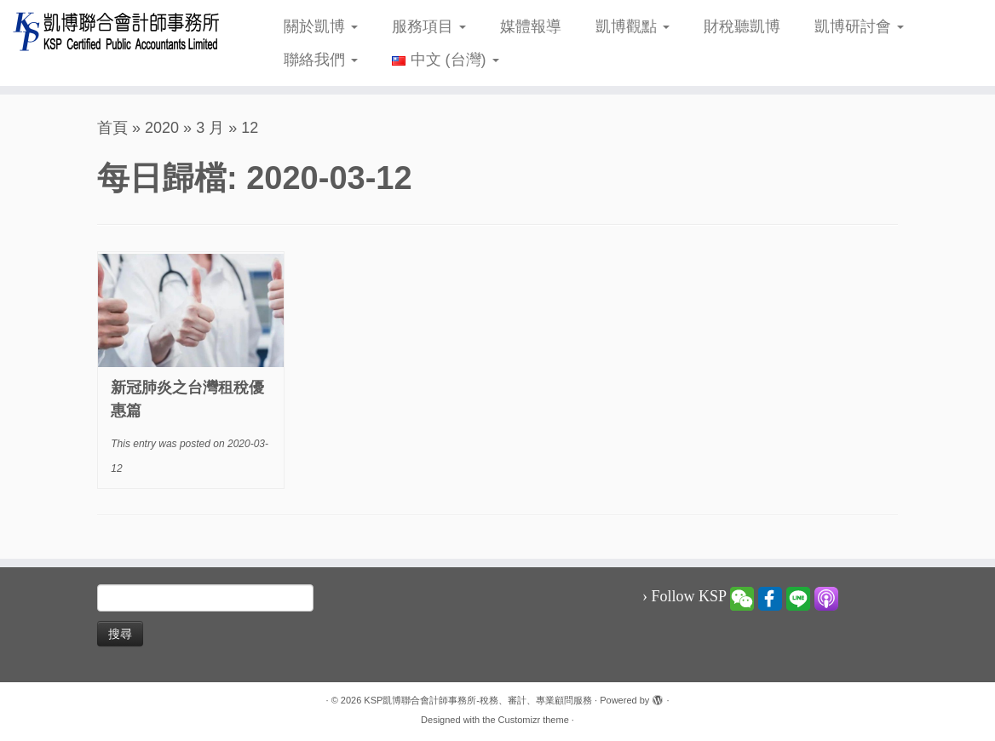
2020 (162, 127)
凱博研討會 (859, 26)
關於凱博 (321, 26)
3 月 (210, 127)
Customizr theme (533, 720)
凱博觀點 (632, 26)
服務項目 (429, 26)
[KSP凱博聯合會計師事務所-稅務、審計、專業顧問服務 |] (116, 31)
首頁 (112, 127)
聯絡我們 (321, 59)
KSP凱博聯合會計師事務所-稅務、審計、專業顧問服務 (478, 700)
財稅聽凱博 (742, 26)
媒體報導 (530, 26)
